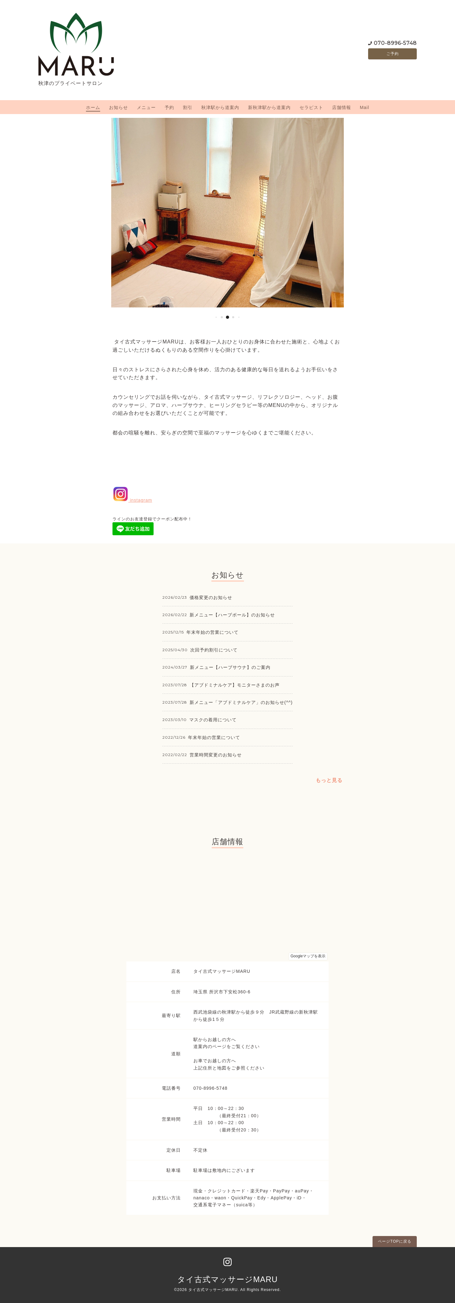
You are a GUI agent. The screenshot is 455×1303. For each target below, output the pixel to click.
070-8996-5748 (395, 42)
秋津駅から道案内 (220, 107)
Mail (364, 107)
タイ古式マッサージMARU (227, 1279)
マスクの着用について (213, 719)
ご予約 (392, 53)
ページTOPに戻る (394, 1241)
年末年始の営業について (212, 632)
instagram (132, 500)
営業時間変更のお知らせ (216, 754)
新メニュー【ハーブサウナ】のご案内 (230, 667)
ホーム (93, 107)
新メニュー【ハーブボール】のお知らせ (232, 614)
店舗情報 (341, 107)
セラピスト (311, 107)
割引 (187, 107)
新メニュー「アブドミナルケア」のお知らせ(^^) (241, 702)
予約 (169, 107)
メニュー (146, 107)
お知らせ (118, 107)
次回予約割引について (214, 649)
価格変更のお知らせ (211, 597)
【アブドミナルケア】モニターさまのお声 (235, 685)
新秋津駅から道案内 (269, 107)
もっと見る (329, 780)
